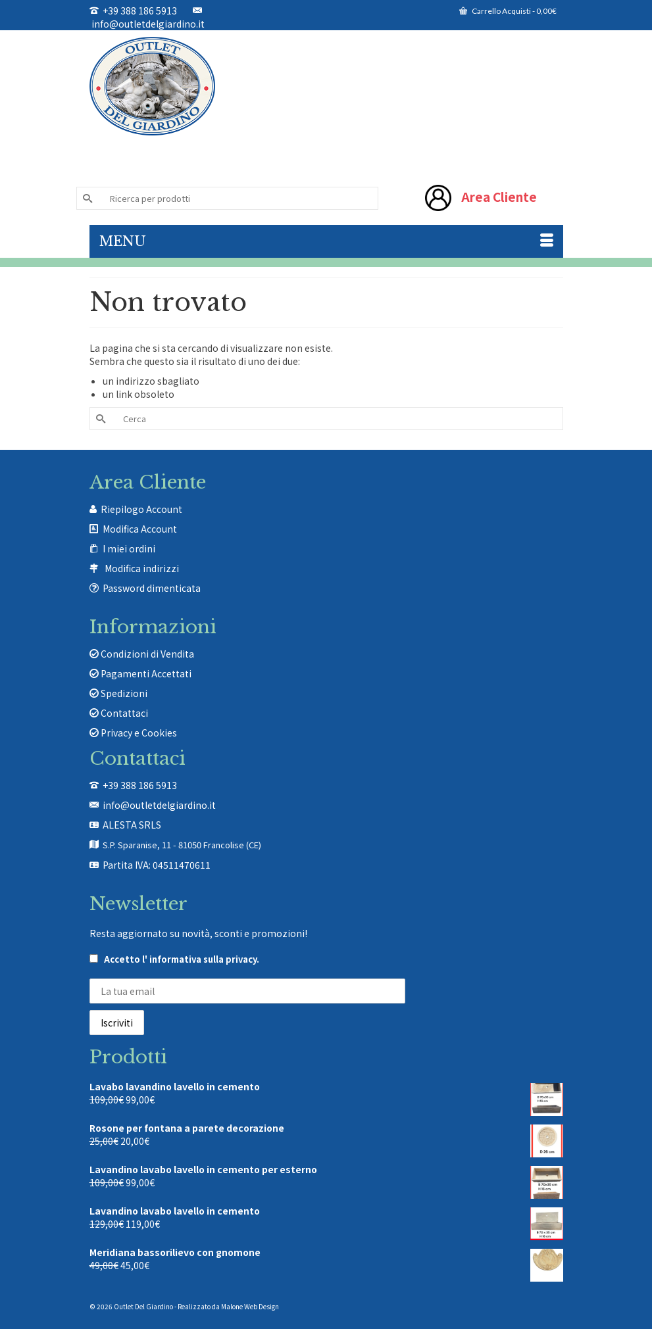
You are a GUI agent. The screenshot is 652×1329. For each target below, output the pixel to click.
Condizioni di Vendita (141, 653)
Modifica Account (140, 528)
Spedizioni (118, 693)
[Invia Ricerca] (86, 198)
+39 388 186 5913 (133, 10)
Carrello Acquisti (508, 11)
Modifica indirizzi (142, 568)
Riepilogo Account (141, 509)
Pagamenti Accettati (140, 673)
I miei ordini (129, 548)
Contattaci (118, 712)
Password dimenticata (152, 587)
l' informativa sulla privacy (199, 959)
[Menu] (326, 241)
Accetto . (174, 959)
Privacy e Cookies (133, 732)
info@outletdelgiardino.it (147, 18)
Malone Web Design (250, 1306)
